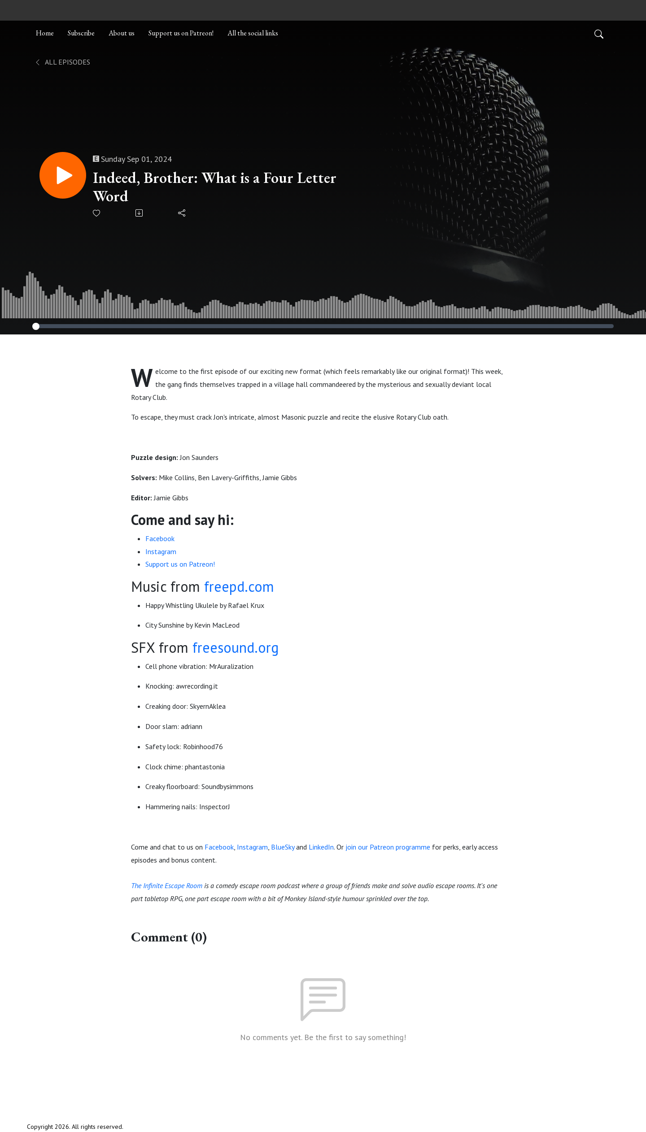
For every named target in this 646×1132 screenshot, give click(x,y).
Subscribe (81, 33)
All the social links (252, 33)
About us (122, 33)
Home (45, 33)
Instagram (160, 551)
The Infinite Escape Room (166, 885)
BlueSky (282, 846)
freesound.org (235, 647)
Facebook (160, 538)
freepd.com (239, 586)
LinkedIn (321, 846)
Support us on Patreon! (181, 33)
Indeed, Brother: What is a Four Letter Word (214, 187)
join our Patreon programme (387, 846)
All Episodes (62, 61)
